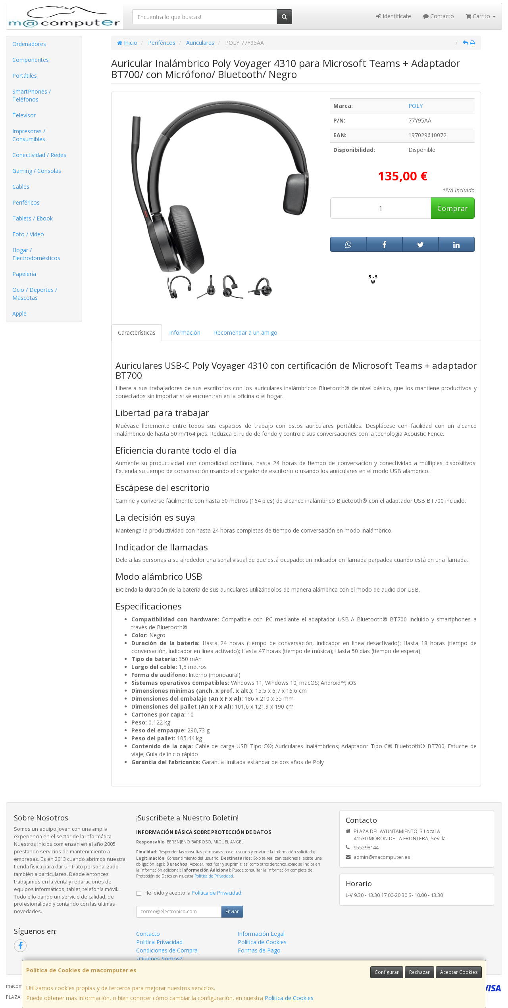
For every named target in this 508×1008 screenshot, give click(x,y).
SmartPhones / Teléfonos (31, 95)
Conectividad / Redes (39, 155)
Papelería (24, 274)
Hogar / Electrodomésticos (36, 254)
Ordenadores (29, 44)
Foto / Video (28, 234)
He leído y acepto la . (193, 892)
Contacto (438, 16)
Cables (20, 186)
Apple (19, 313)
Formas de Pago (259, 950)
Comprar (452, 208)
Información (184, 332)
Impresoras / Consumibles (28, 135)
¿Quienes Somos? (159, 958)
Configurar (387, 972)
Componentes (30, 59)
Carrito (481, 16)
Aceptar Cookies (458, 972)
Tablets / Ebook (32, 218)
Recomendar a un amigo (245, 332)
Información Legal (261, 933)
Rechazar (419, 972)
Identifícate (393, 16)
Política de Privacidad (213, 876)
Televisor (24, 115)
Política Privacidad (159, 942)
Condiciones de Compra (167, 950)
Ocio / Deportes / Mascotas (34, 293)
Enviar (232, 911)
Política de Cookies (289, 998)
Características (137, 332)
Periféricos (26, 202)
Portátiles (24, 75)
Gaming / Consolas (36, 170)
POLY (415, 105)
